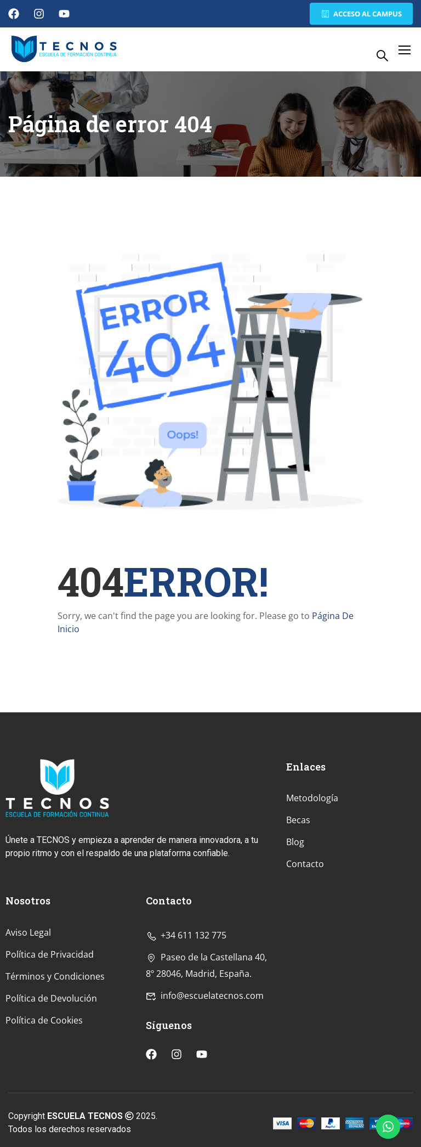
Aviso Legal (28, 1004)
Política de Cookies (44, 1092)
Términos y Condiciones (55, 1048)
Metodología (312, 870)
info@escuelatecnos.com (205, 1067)
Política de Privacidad (49, 1026)
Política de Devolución (51, 1070)
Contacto (305, 936)
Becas (298, 892)
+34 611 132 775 (186, 1006)
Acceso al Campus (361, 14)
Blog (295, 914)
